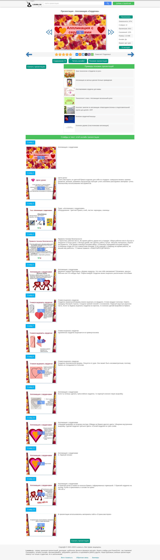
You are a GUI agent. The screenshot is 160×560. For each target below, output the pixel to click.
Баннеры (95, 557)
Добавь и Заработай (123, 3)
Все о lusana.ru (66, 557)
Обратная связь (82, 557)
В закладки (126, 47)
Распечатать (126, 17)
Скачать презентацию (36, 67)
